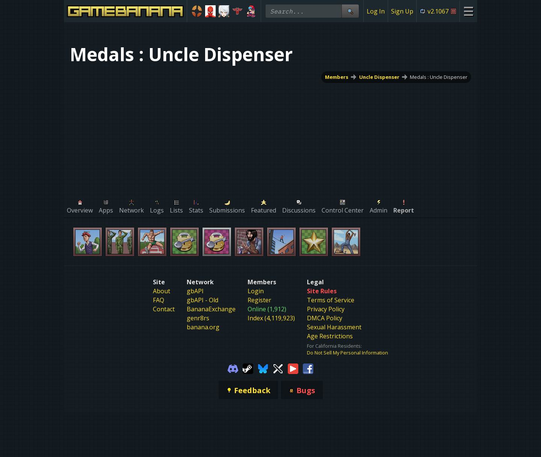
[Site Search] (350, 11)
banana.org (203, 327)
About (161, 291)
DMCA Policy (324, 318)
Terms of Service (330, 300)
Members (336, 77)
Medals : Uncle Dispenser (438, 77)
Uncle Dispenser (379, 77)
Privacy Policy (326, 309)
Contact (164, 309)
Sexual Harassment (334, 327)
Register (259, 300)
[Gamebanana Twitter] (278, 368)
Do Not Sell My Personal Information (347, 352)
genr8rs (198, 318)
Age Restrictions (330, 336)
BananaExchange (211, 309)
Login (256, 291)
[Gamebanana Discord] (233, 368)
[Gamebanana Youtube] (293, 368)
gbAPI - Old (202, 300)
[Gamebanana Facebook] (308, 368)
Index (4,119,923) (271, 318)
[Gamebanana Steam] (248, 368)
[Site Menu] (468, 11)
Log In (376, 11)
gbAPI (195, 291)
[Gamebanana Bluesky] (263, 368)
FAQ (158, 300)
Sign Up (402, 11)
